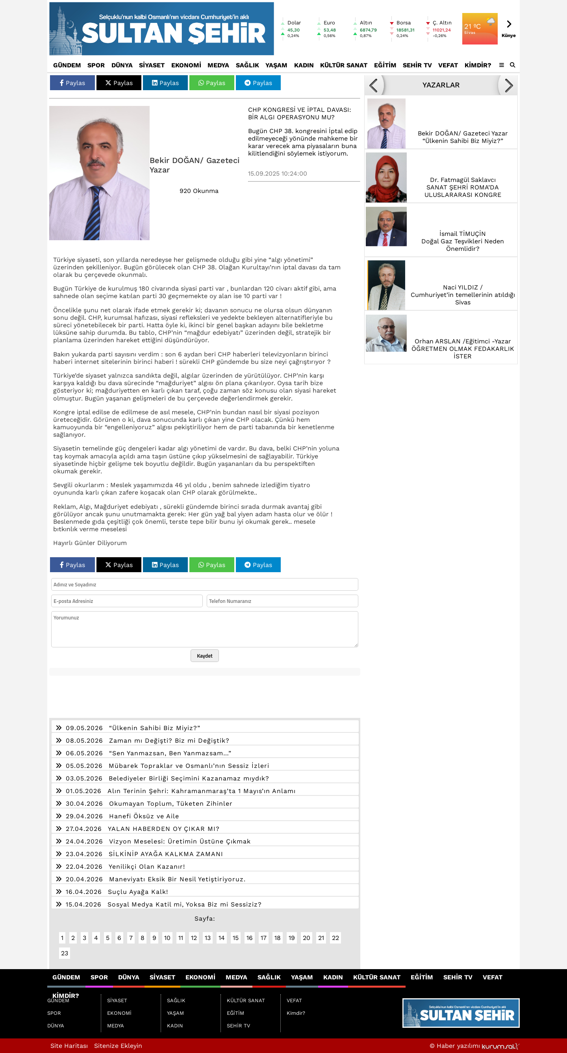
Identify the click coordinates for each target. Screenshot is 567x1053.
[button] (513, 65)
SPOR (96, 65)
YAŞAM (276, 65)
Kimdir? (478, 65)
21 (321, 938)
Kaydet (205, 656)
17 (264, 938)
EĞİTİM (385, 65)
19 (292, 938)
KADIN (304, 65)
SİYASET (152, 65)
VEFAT (448, 65)
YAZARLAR (441, 85)
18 (277, 938)
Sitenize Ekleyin (118, 1045)
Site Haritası (69, 1045)
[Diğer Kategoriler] (501, 65)
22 (335, 938)
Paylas (72, 83)
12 (194, 938)
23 (64, 953)
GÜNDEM (67, 65)
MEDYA (218, 65)
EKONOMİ (186, 65)
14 (222, 938)
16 (249, 938)
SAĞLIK (247, 65)
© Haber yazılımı (475, 1045)
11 (180, 938)
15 (236, 938)
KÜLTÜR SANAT (343, 65)
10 (167, 938)
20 (306, 938)
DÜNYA (122, 65)
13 (208, 938)
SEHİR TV (417, 65)
